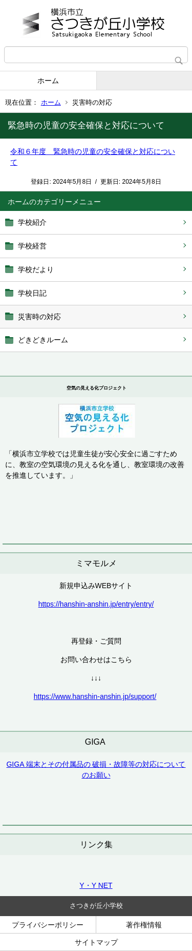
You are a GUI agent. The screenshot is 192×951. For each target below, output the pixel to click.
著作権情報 (144, 925)
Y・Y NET (95, 885)
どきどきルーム (43, 340)
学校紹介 (32, 222)
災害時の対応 (39, 317)
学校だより (36, 269)
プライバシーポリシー (47, 925)
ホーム (48, 80)
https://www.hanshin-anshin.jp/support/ (95, 696)
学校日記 (32, 293)
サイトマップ (96, 942)
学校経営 (32, 246)
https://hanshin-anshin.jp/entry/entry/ (96, 604)
